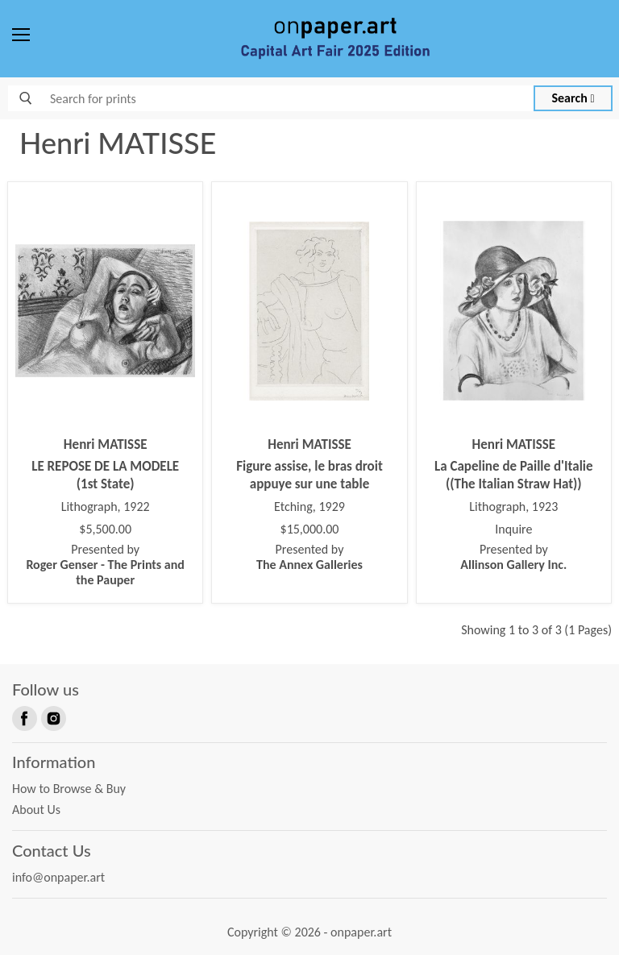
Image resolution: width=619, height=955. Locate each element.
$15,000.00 (309, 529)
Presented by (105, 565)
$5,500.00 (105, 529)
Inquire (513, 529)
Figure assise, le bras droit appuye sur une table (309, 475)
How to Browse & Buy (69, 788)
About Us (36, 809)
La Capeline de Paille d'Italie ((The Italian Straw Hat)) (513, 475)
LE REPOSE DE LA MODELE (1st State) (105, 475)
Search (573, 98)
